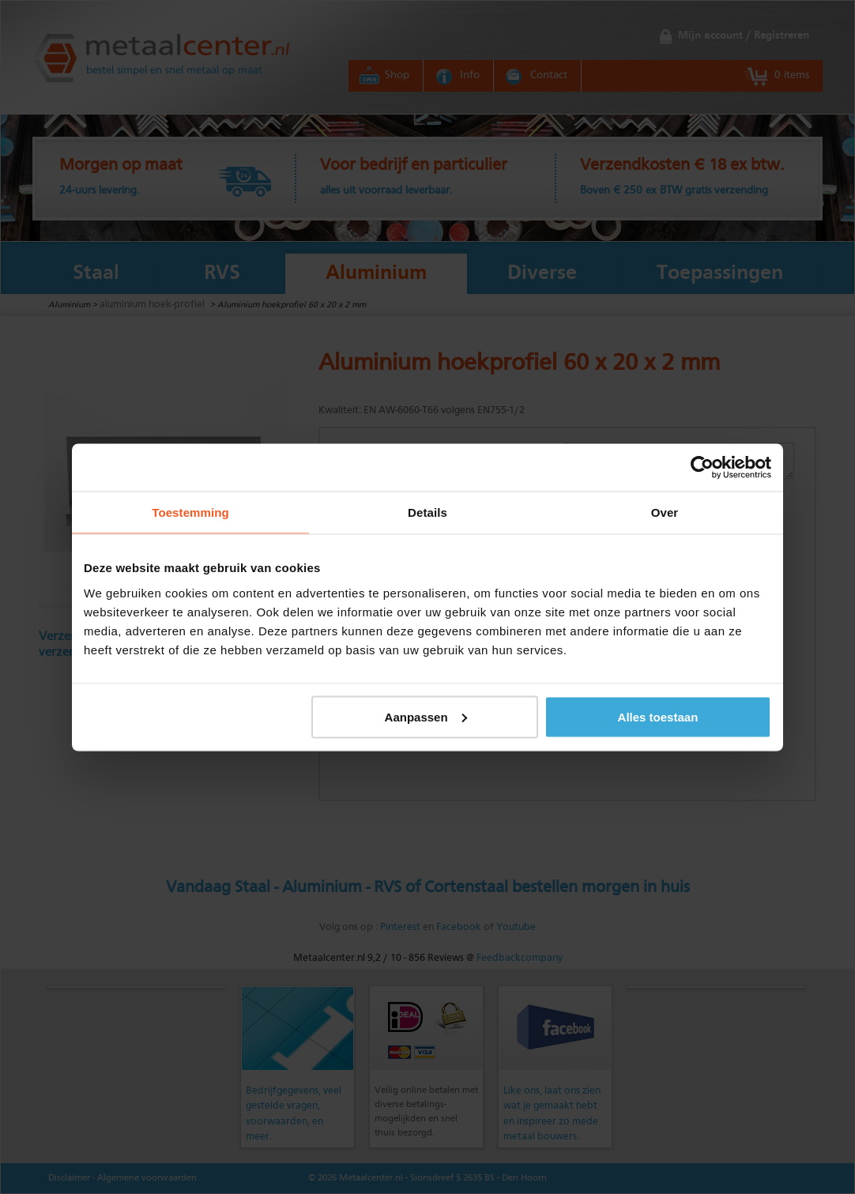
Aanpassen (426, 716)
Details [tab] (427, 511)
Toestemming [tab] (190, 511)
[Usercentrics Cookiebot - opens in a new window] (702, 467)
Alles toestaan (658, 716)
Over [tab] (665, 511)
